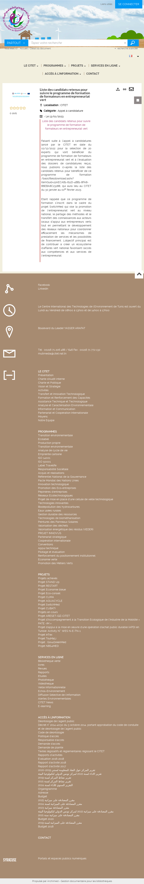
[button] (21, 95)
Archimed (52, 881)
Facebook (44, 284)
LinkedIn (43, 288)
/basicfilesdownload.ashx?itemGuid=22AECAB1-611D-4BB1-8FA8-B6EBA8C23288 (64, 182)
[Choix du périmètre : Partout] (16, 42)
